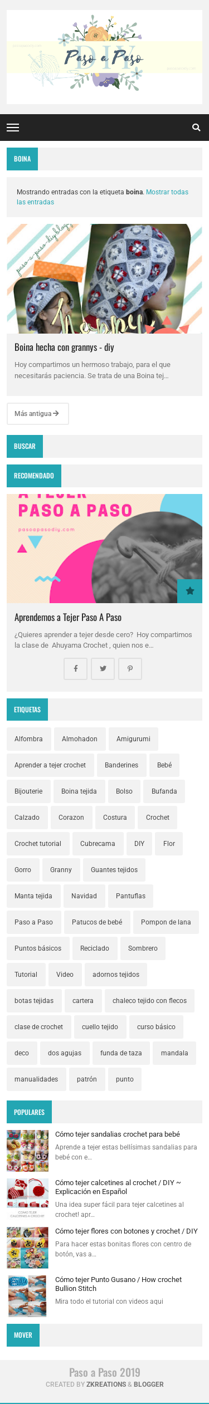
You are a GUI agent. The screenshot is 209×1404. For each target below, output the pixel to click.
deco (21, 1053)
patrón (87, 1079)
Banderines (121, 765)
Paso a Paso (33, 922)
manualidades (36, 1079)
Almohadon (80, 739)
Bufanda (164, 791)
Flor (169, 844)
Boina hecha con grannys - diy (64, 347)
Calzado (27, 817)
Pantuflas (130, 896)
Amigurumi (133, 739)
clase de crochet (38, 1027)
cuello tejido (100, 1027)
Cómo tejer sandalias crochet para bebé (117, 1134)
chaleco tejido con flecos (150, 1001)
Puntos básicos (37, 948)
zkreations (106, 1384)
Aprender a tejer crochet (50, 765)
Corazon (71, 817)
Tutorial (25, 975)
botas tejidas (34, 1001)
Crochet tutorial (37, 844)
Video (65, 975)
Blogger (149, 1384)
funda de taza (121, 1053)
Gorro (22, 870)
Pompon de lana (166, 922)
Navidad (84, 896)
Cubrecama (97, 844)
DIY (139, 844)
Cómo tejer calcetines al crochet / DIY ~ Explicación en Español (118, 1187)
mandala (174, 1053)
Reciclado (94, 948)
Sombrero (143, 948)
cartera (83, 1001)
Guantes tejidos (114, 870)
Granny (61, 870)
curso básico (156, 1027)
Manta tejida (33, 896)
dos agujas (64, 1053)
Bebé (164, 765)
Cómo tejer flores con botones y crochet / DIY (126, 1231)
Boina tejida (79, 791)
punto (125, 1079)
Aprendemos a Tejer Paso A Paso (67, 617)
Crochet (157, 817)
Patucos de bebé (97, 922)
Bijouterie (28, 791)
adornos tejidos (116, 975)
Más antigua (36, 414)
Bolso (124, 791)
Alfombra (28, 739)
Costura (115, 817)
